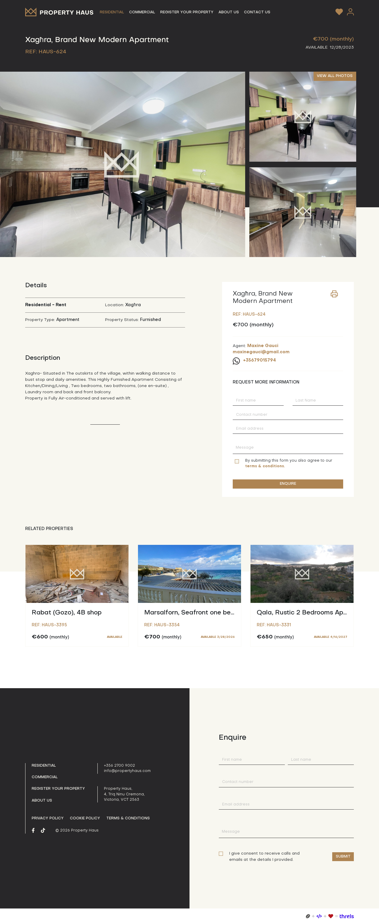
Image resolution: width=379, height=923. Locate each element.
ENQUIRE (288, 484)
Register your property (58, 789)
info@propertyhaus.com (127, 771)
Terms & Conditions (128, 818)
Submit (343, 856)
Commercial (45, 777)
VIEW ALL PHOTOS (335, 76)
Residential (44, 766)
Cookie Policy (85, 818)
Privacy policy (48, 818)
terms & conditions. (265, 466)
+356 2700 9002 (119, 766)
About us (42, 800)
